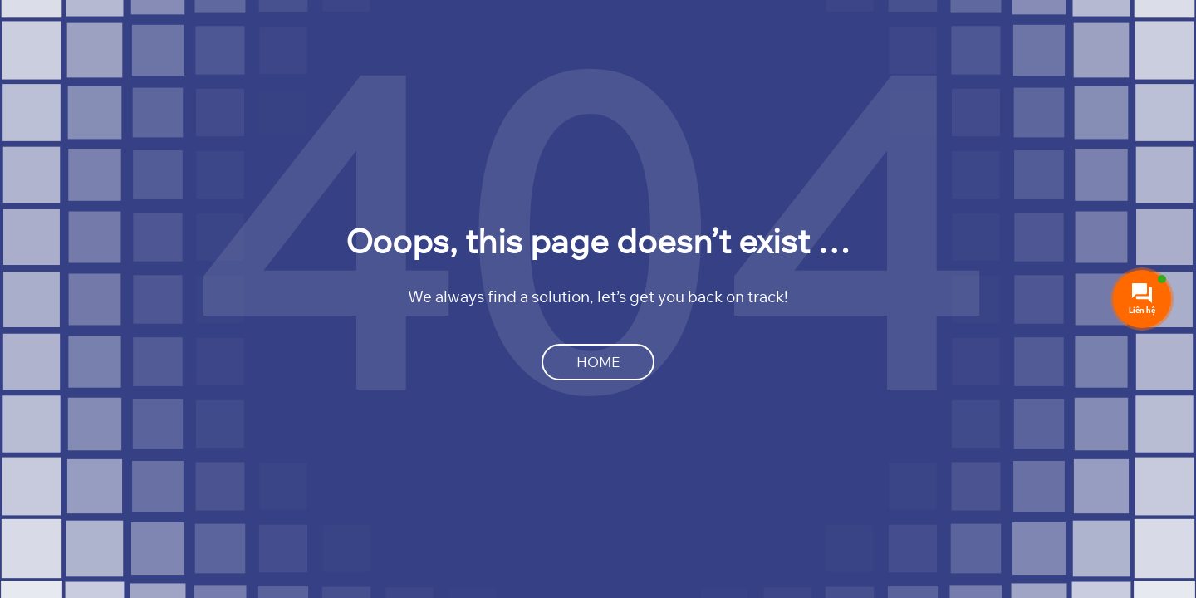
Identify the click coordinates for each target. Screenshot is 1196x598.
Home (598, 361)
